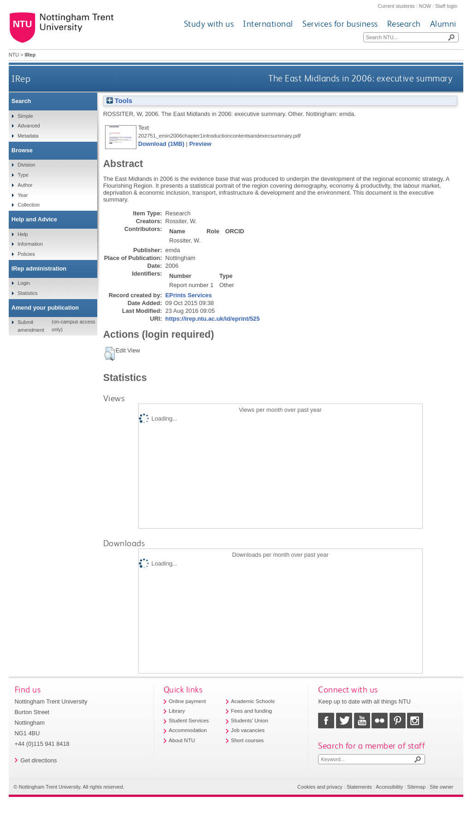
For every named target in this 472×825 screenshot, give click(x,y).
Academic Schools (253, 701)
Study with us (209, 23)
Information (30, 244)
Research (404, 23)
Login (24, 283)
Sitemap (416, 787)
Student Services (189, 720)
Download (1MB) (161, 143)
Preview (200, 143)
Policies (26, 254)
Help (23, 234)
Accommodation (188, 730)
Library (177, 711)
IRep (21, 78)
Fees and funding (251, 711)
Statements (359, 787)
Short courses (247, 740)
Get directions (38, 760)
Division (26, 164)
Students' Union (249, 720)
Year (23, 195)
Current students (396, 6)
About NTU (182, 740)
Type (23, 175)
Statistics (28, 293)
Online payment (187, 701)
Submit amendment (31, 325)
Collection (29, 205)
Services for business (340, 23)
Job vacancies (248, 730)
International (268, 23)
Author (25, 185)
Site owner (441, 787)
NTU (14, 55)
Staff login (446, 6)
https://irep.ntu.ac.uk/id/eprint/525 (212, 318)
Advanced (29, 125)
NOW (425, 6)
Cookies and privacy (319, 787)
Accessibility (389, 787)
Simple (25, 116)
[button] (109, 354)
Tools (119, 100)
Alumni (443, 23)
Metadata (28, 135)
